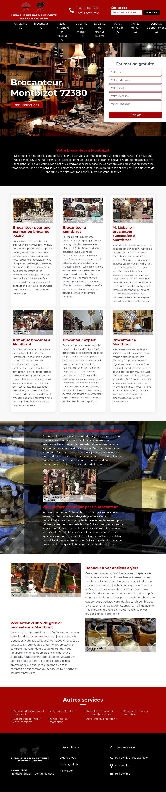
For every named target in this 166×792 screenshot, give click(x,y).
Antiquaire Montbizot (63, 711)
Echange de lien (70, 764)
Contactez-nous (44, 773)
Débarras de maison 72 (81, 29)
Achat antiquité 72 (118, 27)
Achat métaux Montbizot (101, 718)
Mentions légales (21, 773)
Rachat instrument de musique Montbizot (100, 713)
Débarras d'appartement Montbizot (28, 713)
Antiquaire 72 (20, 25)
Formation (66, 770)
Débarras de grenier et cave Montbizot (27, 720)
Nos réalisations (26, 105)
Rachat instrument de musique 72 (62, 31)
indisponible (122, 757)
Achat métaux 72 (135, 27)
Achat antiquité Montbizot (59, 720)
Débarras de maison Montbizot (135, 713)
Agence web (68, 757)
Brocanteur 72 (41, 25)
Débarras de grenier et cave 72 (99, 31)
